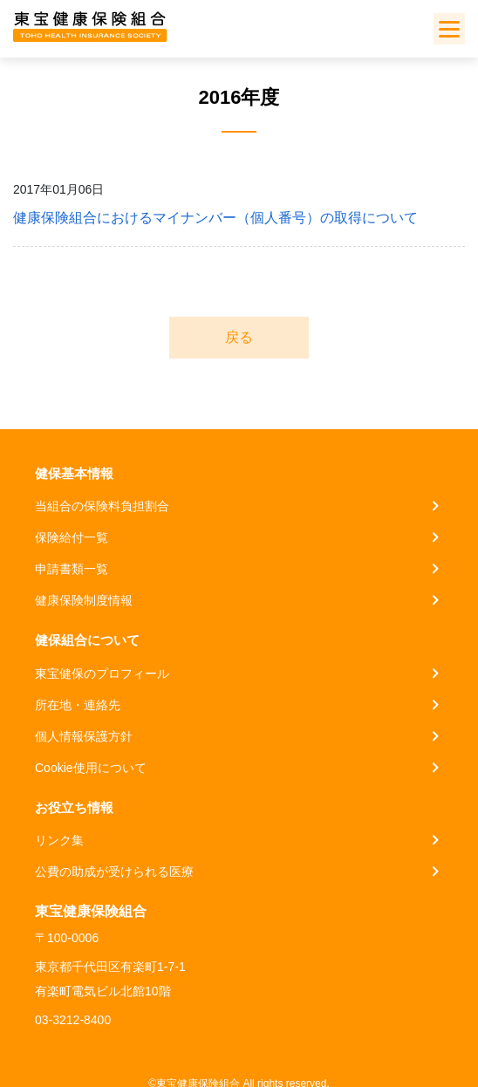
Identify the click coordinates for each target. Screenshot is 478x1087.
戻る (239, 337)
